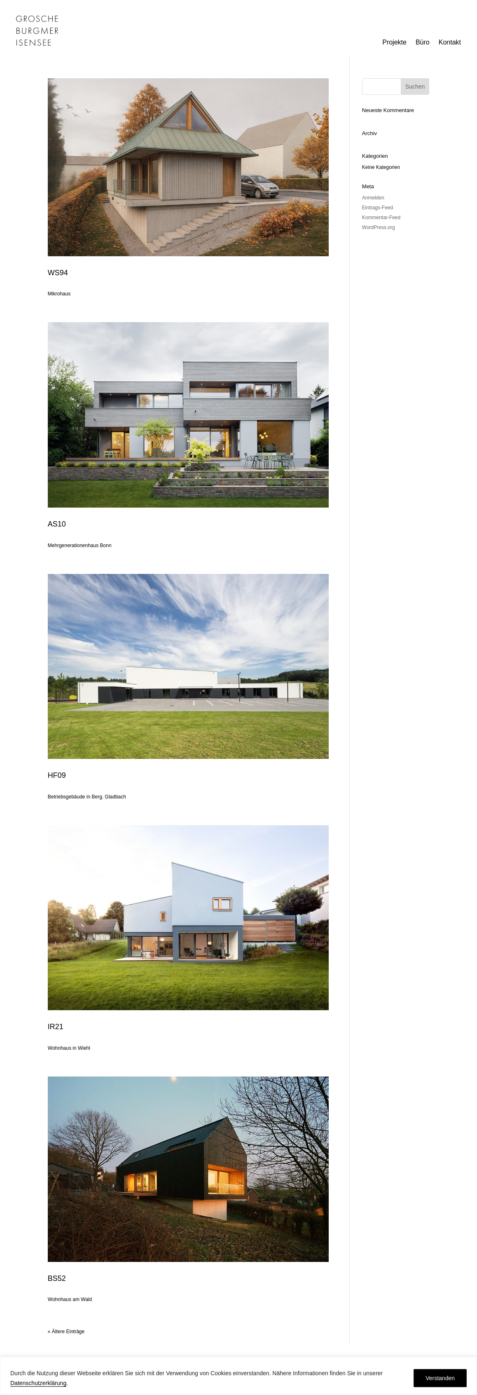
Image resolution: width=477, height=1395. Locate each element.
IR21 (55, 1027)
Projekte (394, 43)
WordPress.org (378, 227)
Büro (423, 43)
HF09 (57, 775)
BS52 (57, 1278)
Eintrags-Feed (377, 208)
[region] (238, 1376)
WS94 (58, 273)
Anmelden (373, 198)
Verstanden (440, 1378)
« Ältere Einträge (66, 1331)
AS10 (57, 524)
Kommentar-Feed (381, 217)
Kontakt (450, 43)
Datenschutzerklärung (38, 1383)
